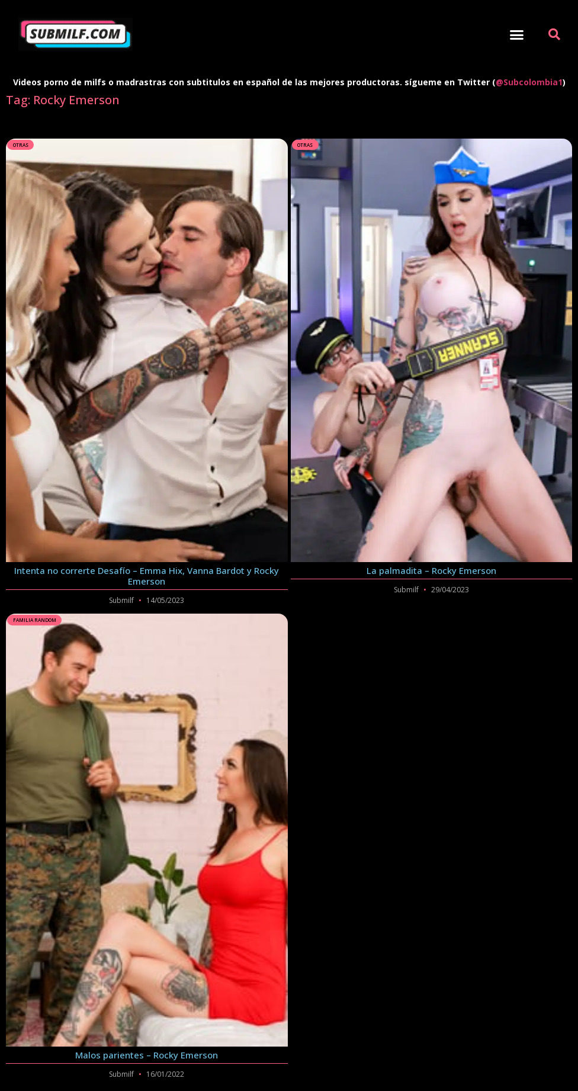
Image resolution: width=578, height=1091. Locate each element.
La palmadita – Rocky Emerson (431, 570)
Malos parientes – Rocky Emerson (146, 1055)
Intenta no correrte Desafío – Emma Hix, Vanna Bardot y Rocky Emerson (146, 575)
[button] (517, 34)
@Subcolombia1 (529, 82)
